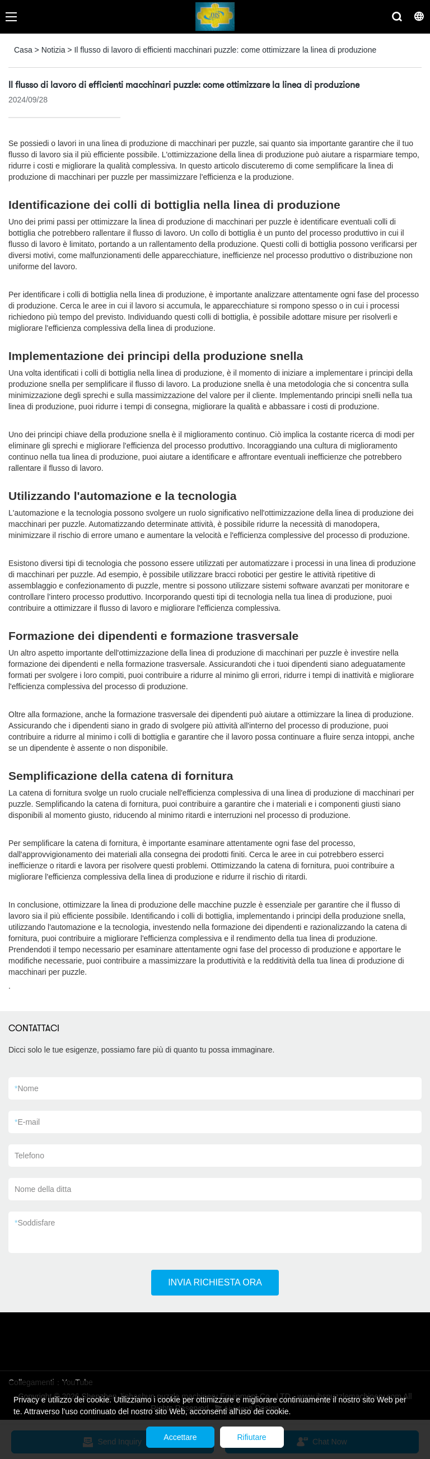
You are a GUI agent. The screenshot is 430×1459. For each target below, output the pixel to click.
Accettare (180, 1437)
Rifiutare (252, 1437)
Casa (23, 49)
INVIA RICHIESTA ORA (215, 1282)
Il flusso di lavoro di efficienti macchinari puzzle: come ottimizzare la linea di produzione (225, 49)
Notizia (53, 49)
